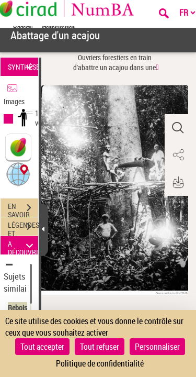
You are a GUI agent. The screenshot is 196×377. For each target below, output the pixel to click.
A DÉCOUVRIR (23, 245)
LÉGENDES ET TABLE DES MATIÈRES (23, 227)
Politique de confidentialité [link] (100, 363)
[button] (18, 174)
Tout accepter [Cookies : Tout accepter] (42, 346)
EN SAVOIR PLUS (23, 209)
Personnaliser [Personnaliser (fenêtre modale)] (157, 346)
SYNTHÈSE (23, 67)
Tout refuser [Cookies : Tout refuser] (99, 346)
